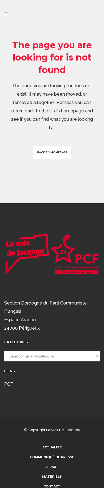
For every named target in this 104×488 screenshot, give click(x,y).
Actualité (52, 447)
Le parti (52, 467)
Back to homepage (52, 152)
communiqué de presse (52, 457)
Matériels (52, 477)
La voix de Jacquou (63, 430)
